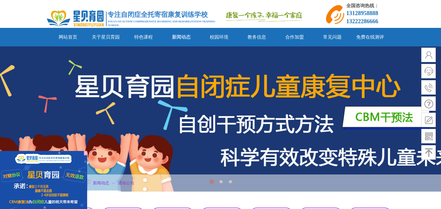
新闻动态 (181, 37)
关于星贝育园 (106, 37)
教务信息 (257, 37)
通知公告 (126, 183)
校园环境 (219, 37)
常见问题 (332, 37)
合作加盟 (294, 37)
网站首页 (68, 37)
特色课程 (143, 37)
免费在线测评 (370, 37)
